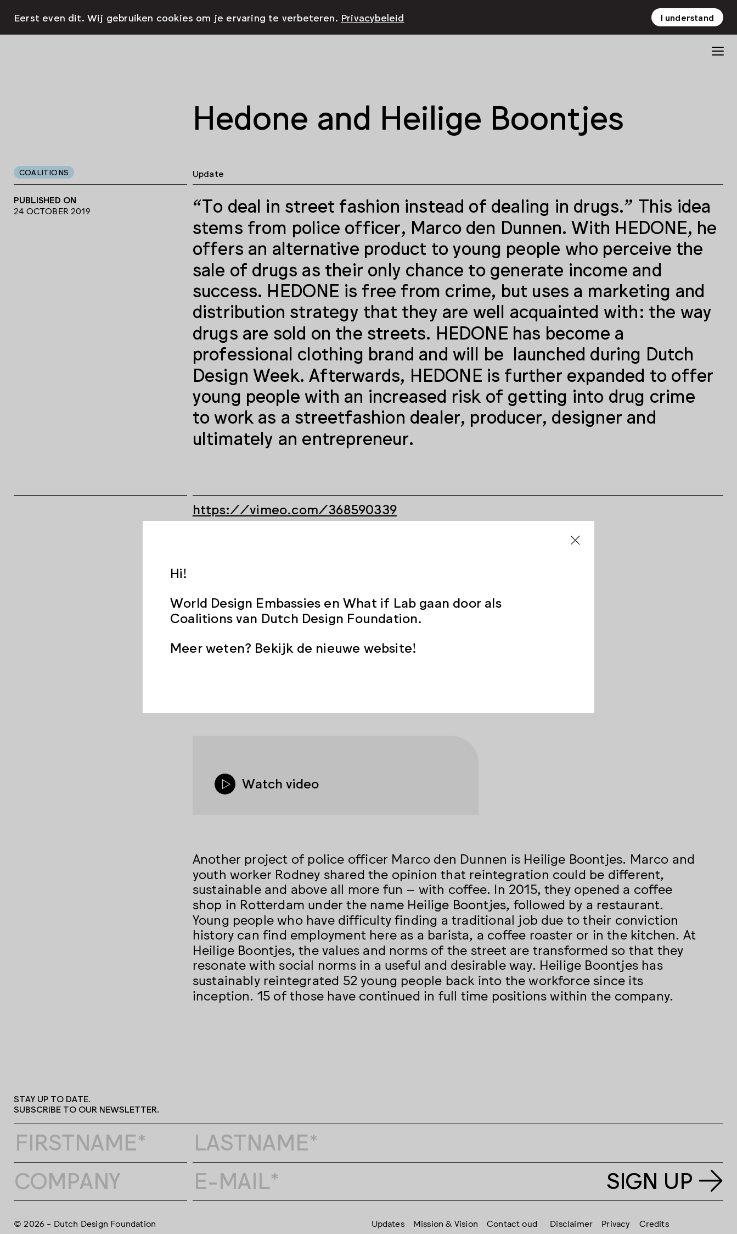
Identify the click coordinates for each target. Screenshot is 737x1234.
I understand (687, 17)
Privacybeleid (372, 17)
